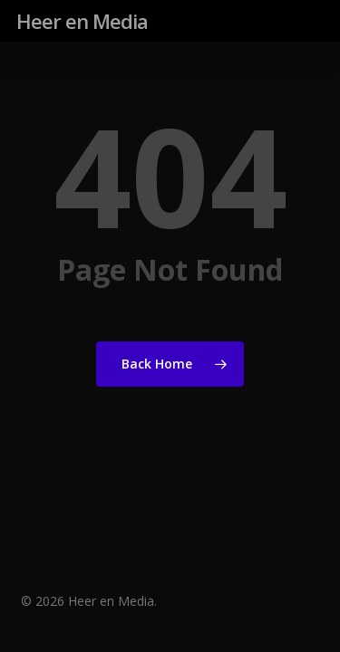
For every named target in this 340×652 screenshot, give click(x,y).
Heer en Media (82, 21)
